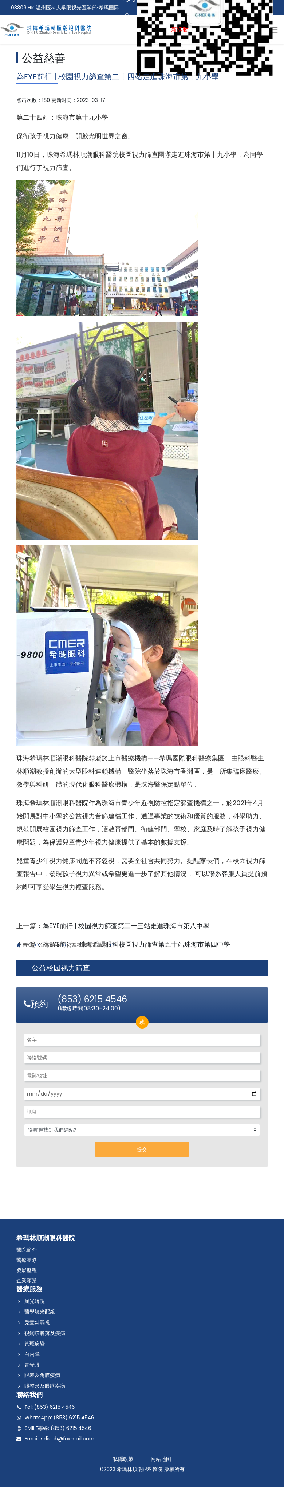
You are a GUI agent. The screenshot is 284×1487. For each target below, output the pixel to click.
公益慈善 (44, 58)
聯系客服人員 (228, 873)
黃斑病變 (34, 1343)
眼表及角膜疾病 (42, 1375)
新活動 (180, 29)
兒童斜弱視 (37, 1322)
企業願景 (26, 1280)
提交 (142, 1149)
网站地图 (161, 1459)
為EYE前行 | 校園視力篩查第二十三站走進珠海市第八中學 (126, 925)
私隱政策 (123, 1459)
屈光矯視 (34, 1301)
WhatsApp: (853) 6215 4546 (59, 1417)
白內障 (32, 1354)
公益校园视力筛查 (87, 945)
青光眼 (32, 1364)
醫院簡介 (26, 1249)
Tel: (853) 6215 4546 (49, 1407)
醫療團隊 (26, 1260)
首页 (28, 945)
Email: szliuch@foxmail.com (59, 1438)
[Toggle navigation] (274, 30)
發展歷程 (26, 1270)
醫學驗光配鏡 (39, 1312)
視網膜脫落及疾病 (44, 1333)
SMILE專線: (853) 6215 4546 (57, 1428)
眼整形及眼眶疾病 (44, 1386)
